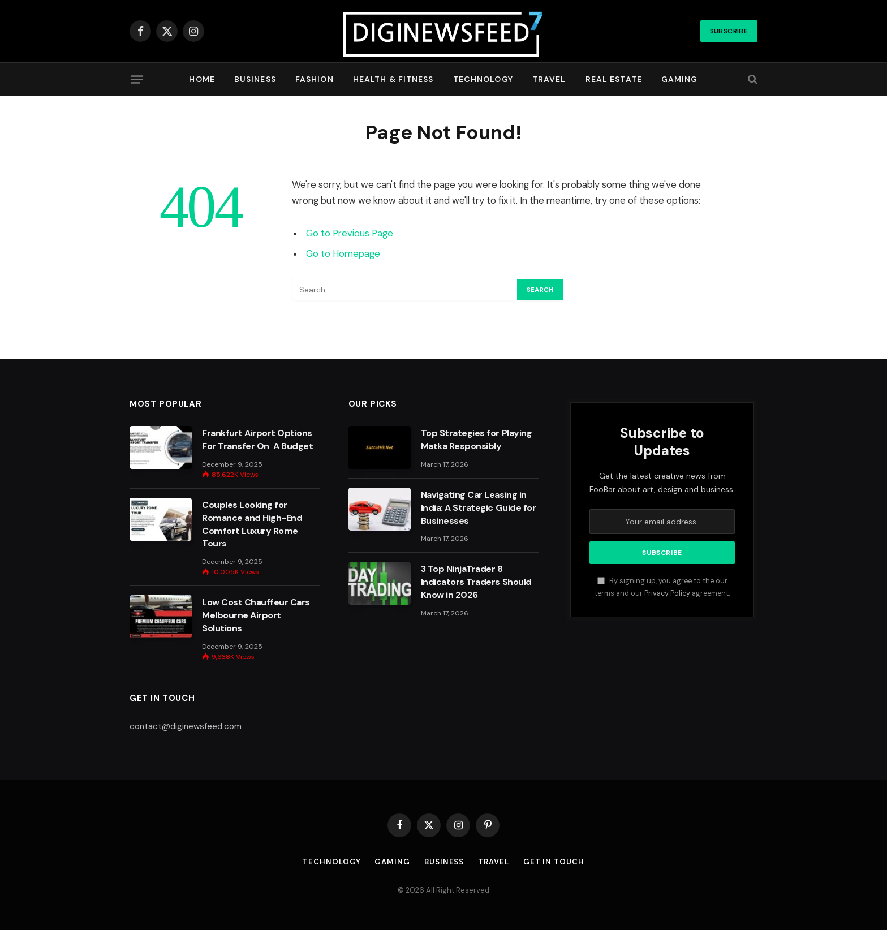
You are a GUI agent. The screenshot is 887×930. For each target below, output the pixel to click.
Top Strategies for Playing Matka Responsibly (476, 439)
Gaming (679, 79)
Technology (483, 79)
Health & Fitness (393, 79)
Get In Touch (553, 862)
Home (201, 79)
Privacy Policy (667, 593)
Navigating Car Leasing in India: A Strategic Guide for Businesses (478, 508)
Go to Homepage (343, 254)
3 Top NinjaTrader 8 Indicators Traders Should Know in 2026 (476, 582)
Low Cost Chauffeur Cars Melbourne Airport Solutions (256, 615)
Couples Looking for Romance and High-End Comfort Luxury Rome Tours (252, 524)
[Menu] (137, 79)
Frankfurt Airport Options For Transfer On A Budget (257, 439)
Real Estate (613, 79)
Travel (549, 79)
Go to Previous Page (349, 233)
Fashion (314, 79)
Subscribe (729, 31)
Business (255, 79)
